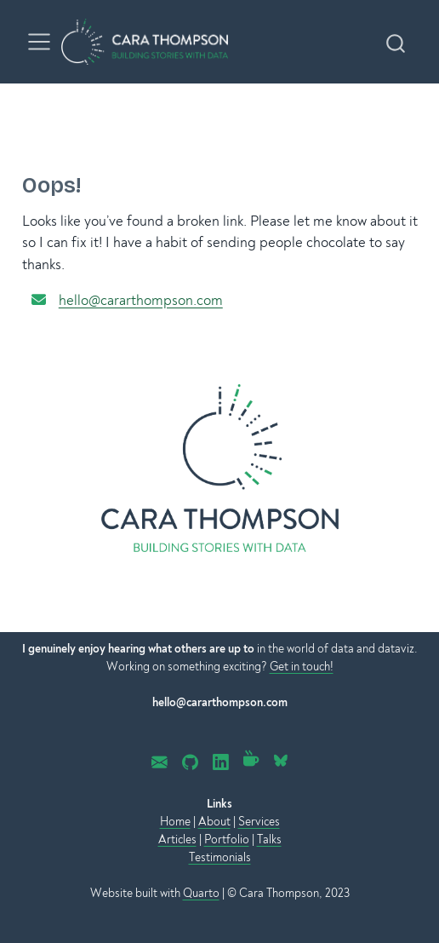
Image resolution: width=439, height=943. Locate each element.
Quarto (201, 893)
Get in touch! (302, 666)
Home (175, 821)
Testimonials (220, 857)
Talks (269, 839)
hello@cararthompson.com (141, 300)
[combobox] (396, 41)
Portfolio (226, 839)
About (214, 821)
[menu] (39, 41)
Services (259, 821)
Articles (177, 839)
